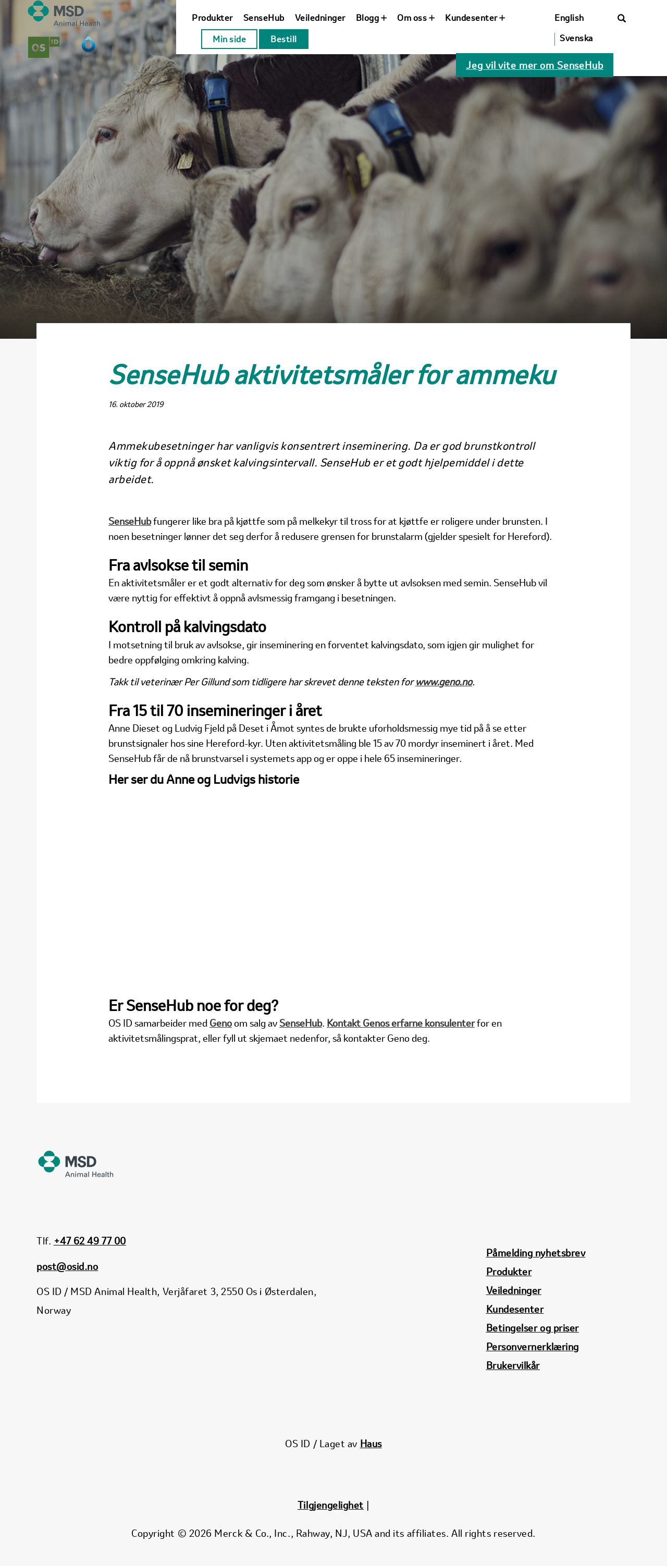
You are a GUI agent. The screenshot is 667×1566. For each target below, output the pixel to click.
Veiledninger (320, 17)
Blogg (371, 17)
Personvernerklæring (532, 1346)
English (569, 17)
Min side (229, 39)
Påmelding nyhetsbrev (536, 1253)
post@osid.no (67, 1266)
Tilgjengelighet (331, 1505)
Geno (220, 1023)
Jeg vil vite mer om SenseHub (534, 65)
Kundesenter (475, 17)
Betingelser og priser (532, 1328)
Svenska (576, 38)
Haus (371, 1443)
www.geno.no (443, 681)
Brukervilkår (513, 1365)
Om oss (416, 17)
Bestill (283, 39)
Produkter (212, 17)
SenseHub (264, 17)
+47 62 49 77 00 (90, 1241)
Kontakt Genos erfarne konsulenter (401, 1023)
